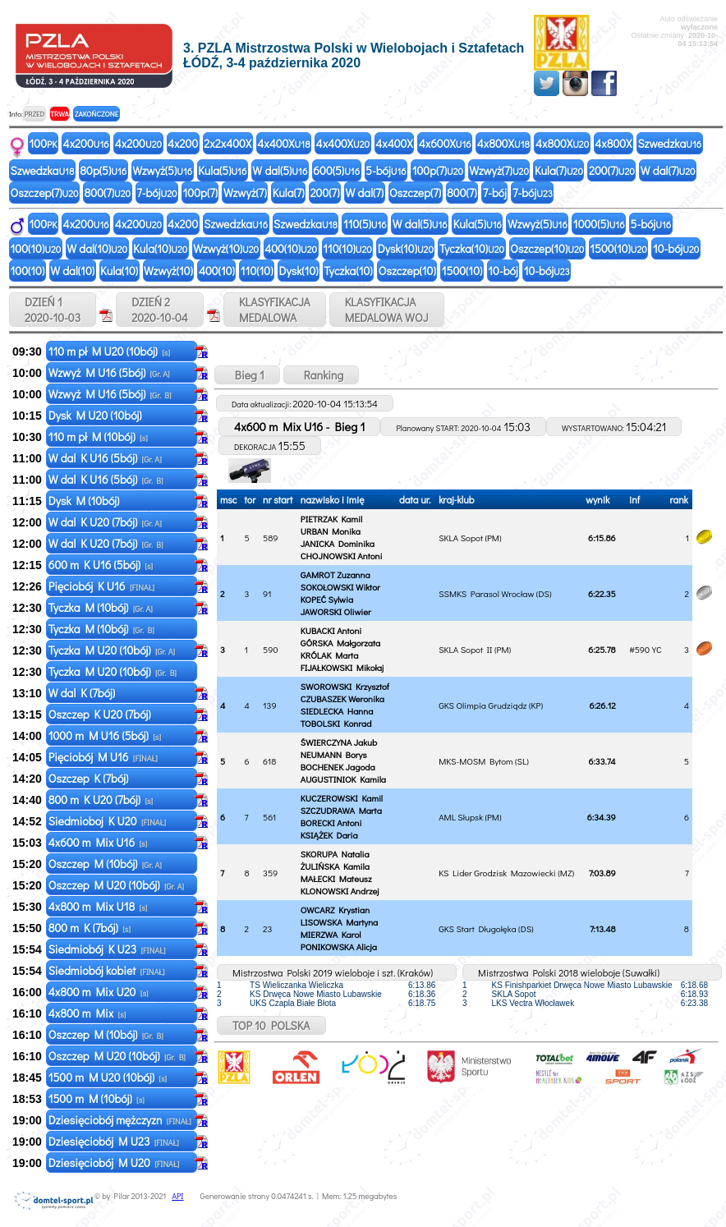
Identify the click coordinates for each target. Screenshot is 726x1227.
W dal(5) (279, 170)
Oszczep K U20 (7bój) (101, 714)
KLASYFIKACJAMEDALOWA (274, 309)
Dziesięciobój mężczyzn (119, 1120)
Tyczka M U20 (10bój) (111, 650)
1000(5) (599, 224)
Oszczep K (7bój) (89, 778)
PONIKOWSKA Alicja (339, 946)
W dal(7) (668, 170)
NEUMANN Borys (334, 754)
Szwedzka (669, 143)
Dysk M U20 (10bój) (96, 415)
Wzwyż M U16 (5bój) (109, 372)
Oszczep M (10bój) (105, 863)
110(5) (365, 224)
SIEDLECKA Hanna (337, 711)
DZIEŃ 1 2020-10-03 (52, 309)
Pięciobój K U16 (101, 586)
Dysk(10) (406, 248)
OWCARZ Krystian (335, 909)
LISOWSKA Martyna (339, 922)
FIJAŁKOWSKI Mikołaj (342, 667)
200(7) (612, 170)
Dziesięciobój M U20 (114, 1162)
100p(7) (438, 170)
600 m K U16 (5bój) (100, 564)
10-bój (676, 248)
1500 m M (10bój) (96, 1098)
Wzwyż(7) (499, 170)
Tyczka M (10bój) (100, 607)
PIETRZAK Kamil (331, 518)
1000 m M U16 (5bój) (104, 735)
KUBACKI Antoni (331, 630)
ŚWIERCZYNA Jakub (339, 742)
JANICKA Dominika (337, 543)
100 (43, 143)
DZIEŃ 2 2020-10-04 (159, 309)
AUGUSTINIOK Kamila (343, 779)
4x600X (445, 143)
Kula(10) (160, 248)
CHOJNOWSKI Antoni (342, 555)
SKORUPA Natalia (335, 854)
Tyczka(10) (471, 248)
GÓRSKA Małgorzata (340, 642)
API (177, 1196)
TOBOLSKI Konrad (336, 723)
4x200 (86, 143)
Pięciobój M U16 (103, 757)
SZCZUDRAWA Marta (341, 810)
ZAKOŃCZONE (96, 113)
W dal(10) (97, 248)
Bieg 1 (247, 375)
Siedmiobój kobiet (106, 970)
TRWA (59, 113)
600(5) (336, 170)
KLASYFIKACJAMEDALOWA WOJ (387, 309)
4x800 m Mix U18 (98, 906)
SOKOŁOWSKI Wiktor (340, 587)
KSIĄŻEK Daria (329, 835)
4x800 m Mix (87, 1013)
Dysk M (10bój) (85, 500)
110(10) (347, 248)
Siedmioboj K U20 (107, 821)
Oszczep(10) (547, 248)
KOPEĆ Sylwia (327, 599)
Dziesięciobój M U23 (113, 1141)
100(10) (36, 248)
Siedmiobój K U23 (107, 949)
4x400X (283, 143)
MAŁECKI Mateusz (336, 878)
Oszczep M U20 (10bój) (116, 885)
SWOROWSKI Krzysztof (345, 686)
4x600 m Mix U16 (98, 842)
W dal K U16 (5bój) (105, 458)
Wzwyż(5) (162, 170)
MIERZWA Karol (331, 934)
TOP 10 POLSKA (271, 1025)
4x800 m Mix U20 (98, 992)
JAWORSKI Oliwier (336, 611)
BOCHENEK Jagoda (338, 767)
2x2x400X (227, 143)
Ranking (321, 375)
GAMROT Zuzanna (335, 574)
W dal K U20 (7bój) (105, 522)
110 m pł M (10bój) (98, 436)
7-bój (156, 192)
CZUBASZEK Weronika (342, 698)
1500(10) (618, 248)
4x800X (503, 143)
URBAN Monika (331, 531)
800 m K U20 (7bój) (101, 799)
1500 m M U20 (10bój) (107, 1077)
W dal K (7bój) (82, 693)
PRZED (34, 113)
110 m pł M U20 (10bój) (109, 351)
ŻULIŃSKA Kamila (335, 866)
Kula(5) (222, 170)
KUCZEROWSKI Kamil (342, 798)
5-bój (386, 170)
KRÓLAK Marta (330, 655)
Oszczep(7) (45, 192)
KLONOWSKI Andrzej (340, 891)
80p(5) (103, 170)
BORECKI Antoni (331, 822)
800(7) (108, 192)
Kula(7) (559, 170)
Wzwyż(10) (226, 248)
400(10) (290, 248)
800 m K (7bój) (89, 927)
